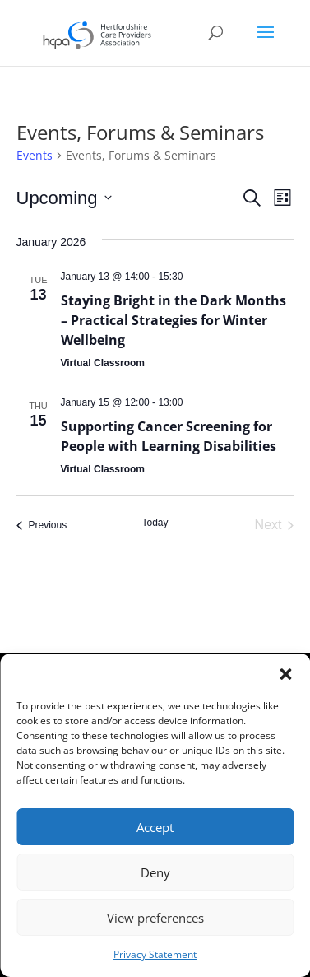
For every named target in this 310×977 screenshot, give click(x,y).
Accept (155, 827)
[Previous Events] (41, 525)
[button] (285, 674)
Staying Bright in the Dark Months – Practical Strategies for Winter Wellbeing (173, 320)
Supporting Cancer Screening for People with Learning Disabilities (168, 436)
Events (34, 155)
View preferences (155, 918)
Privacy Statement (155, 954)
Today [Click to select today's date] (154, 522)
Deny (155, 872)
